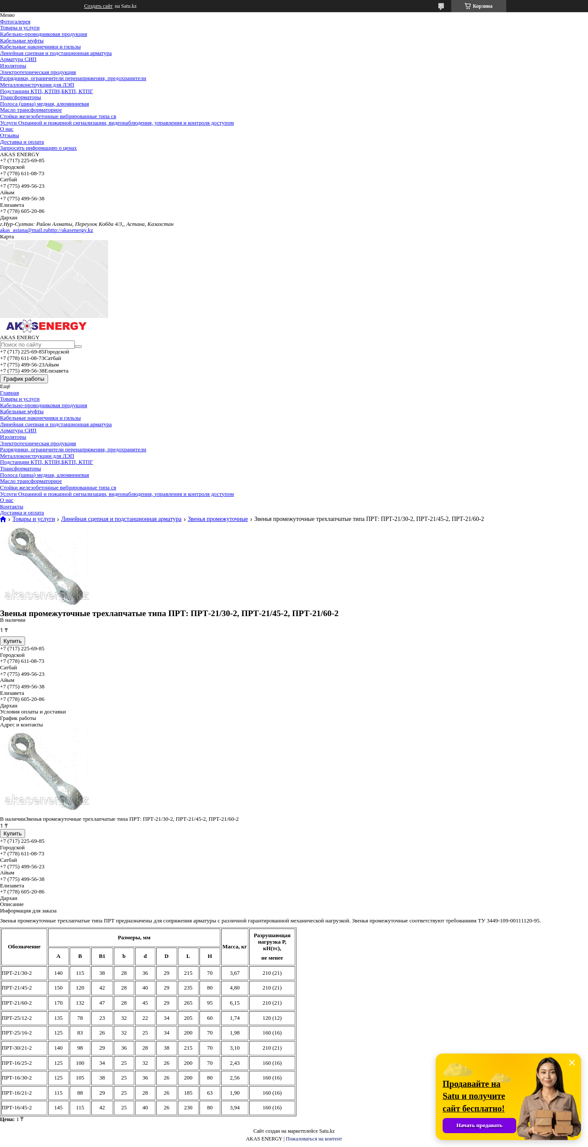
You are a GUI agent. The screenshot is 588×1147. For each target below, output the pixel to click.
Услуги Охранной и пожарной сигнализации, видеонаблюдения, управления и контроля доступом (117, 122)
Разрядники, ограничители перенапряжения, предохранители (73, 78)
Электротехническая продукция (38, 72)
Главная (9, 392)
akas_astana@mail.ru (24, 230)
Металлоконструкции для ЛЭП (37, 84)
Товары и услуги (19, 27)
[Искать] (78, 346)
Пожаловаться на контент (314, 1139)
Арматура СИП (18, 59)
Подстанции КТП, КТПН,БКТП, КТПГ (46, 91)
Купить (12, 641)
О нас (6, 128)
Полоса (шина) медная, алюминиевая (44, 103)
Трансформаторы (20, 97)
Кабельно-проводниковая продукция (43, 34)
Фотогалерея (15, 21)
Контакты (11, 506)
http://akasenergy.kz (70, 230)
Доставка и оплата (22, 141)
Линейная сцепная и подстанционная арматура (56, 53)
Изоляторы (13, 65)
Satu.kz (327, 1131)
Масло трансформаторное (31, 109)
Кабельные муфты (22, 40)
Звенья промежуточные (218, 519)
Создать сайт (98, 6)
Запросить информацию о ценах (38, 148)
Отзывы (9, 135)
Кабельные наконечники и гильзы (40, 46)
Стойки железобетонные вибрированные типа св (58, 116)
